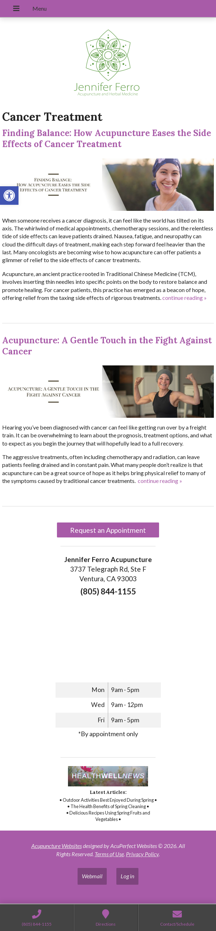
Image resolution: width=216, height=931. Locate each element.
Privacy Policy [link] (142, 854)
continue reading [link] (184, 297)
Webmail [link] (92, 876)
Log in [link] (127, 876)
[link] (9, 195)
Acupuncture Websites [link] (56, 845)
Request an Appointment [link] (108, 530)
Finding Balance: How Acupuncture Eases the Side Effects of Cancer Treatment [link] (106, 139)
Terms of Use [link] (109, 854)
